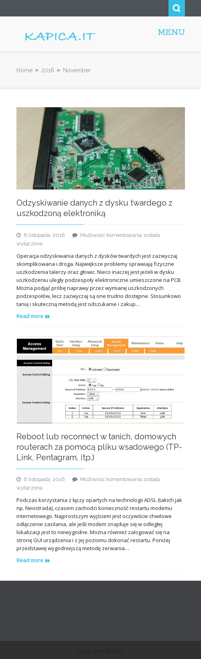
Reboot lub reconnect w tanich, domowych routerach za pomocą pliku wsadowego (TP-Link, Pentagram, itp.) (99, 447)
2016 (47, 70)
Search (177, 8)
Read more (33, 316)
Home (24, 70)
